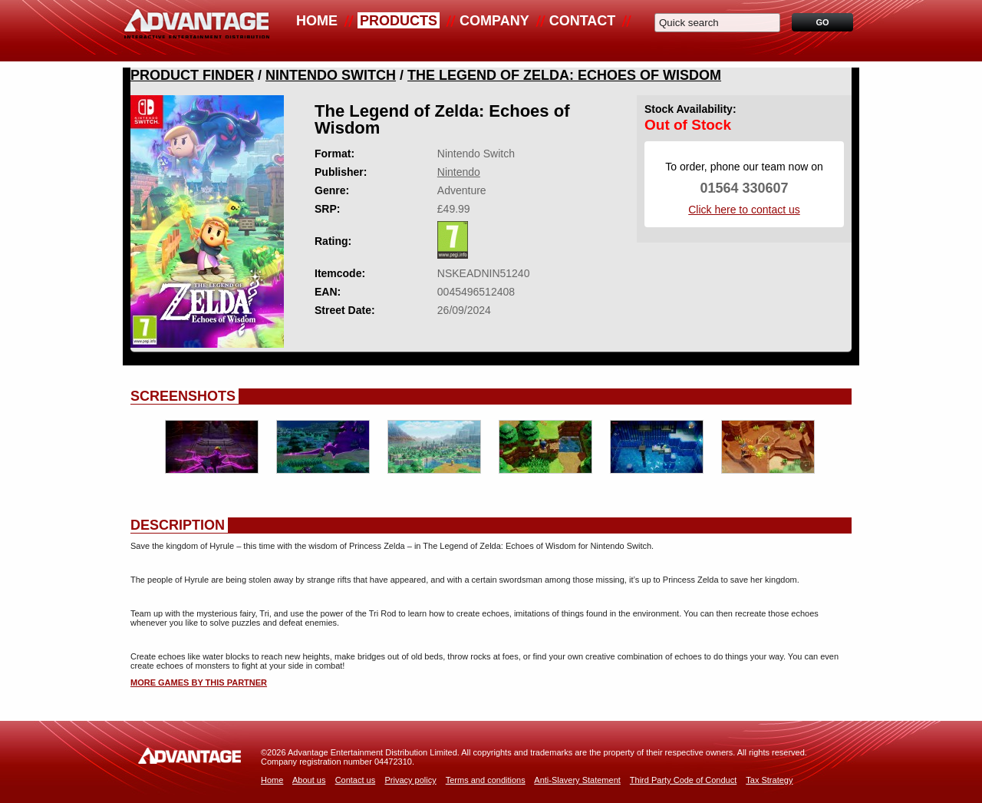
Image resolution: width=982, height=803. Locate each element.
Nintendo (458, 172)
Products (398, 20)
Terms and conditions (486, 780)
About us (308, 780)
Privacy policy (410, 780)
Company (494, 20)
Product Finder (192, 75)
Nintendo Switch (330, 75)
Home (317, 20)
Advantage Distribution (196, 31)
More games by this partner (198, 682)
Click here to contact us (744, 209)
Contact (582, 20)
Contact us (355, 780)
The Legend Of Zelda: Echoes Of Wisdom (564, 75)
